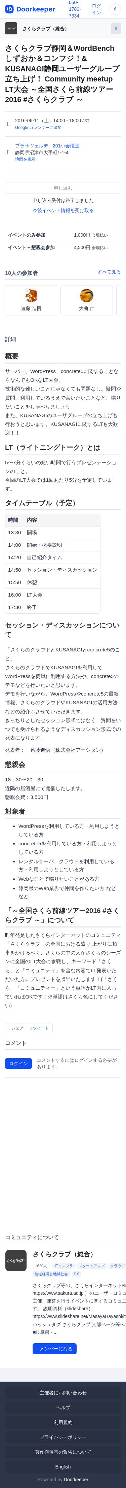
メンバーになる (55, 1348)
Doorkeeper (76, 1479)
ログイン (18, 1063)
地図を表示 (25, 159)
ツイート (40, 1028)
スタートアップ (91, 1266)
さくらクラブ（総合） (45, 28)
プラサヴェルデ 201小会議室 (48, 145)
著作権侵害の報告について (63, 1452)
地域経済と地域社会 (51, 1274)
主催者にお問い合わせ (63, 1392)
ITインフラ (64, 1266)
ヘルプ (63, 1407)
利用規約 (63, 1422)
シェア (16, 1028)
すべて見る (109, 271)
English (63, 1466)
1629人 (41, 1266)
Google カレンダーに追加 (38, 127)
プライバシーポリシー (63, 1437)
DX (76, 1274)
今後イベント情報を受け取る (63, 210)
